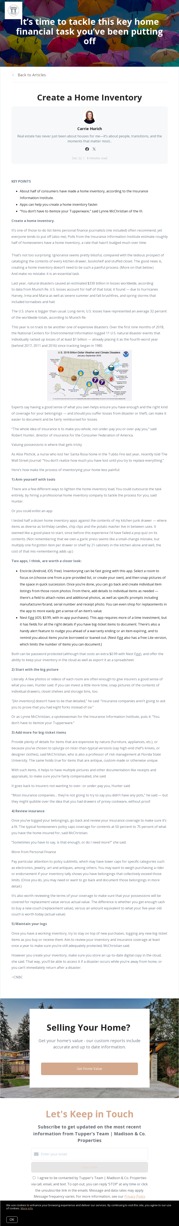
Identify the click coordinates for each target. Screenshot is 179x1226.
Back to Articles (32, 74)
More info (27, 1208)
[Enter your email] (93, 1154)
